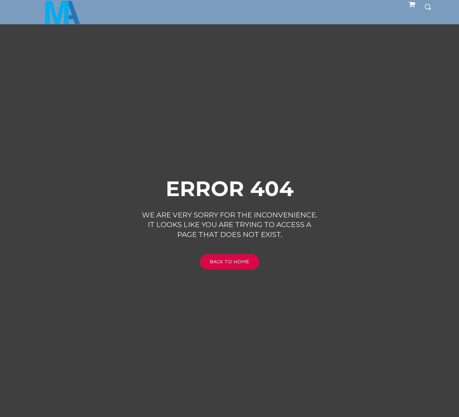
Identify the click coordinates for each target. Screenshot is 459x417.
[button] (427, 6)
